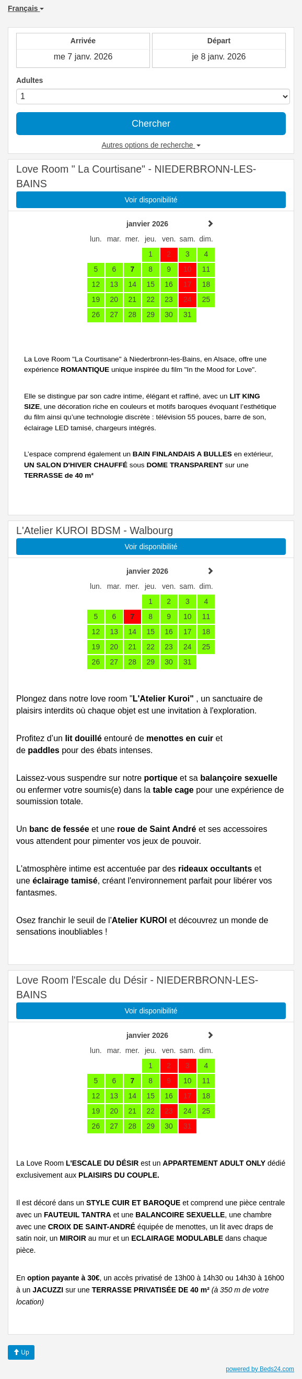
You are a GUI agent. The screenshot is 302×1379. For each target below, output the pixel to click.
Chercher (151, 123)
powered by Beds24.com (260, 1369)
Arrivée (83, 41)
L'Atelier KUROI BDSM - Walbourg (94, 530)
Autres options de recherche (151, 145)
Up (21, 1352)
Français (26, 8)
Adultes (29, 80)
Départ (218, 41)
